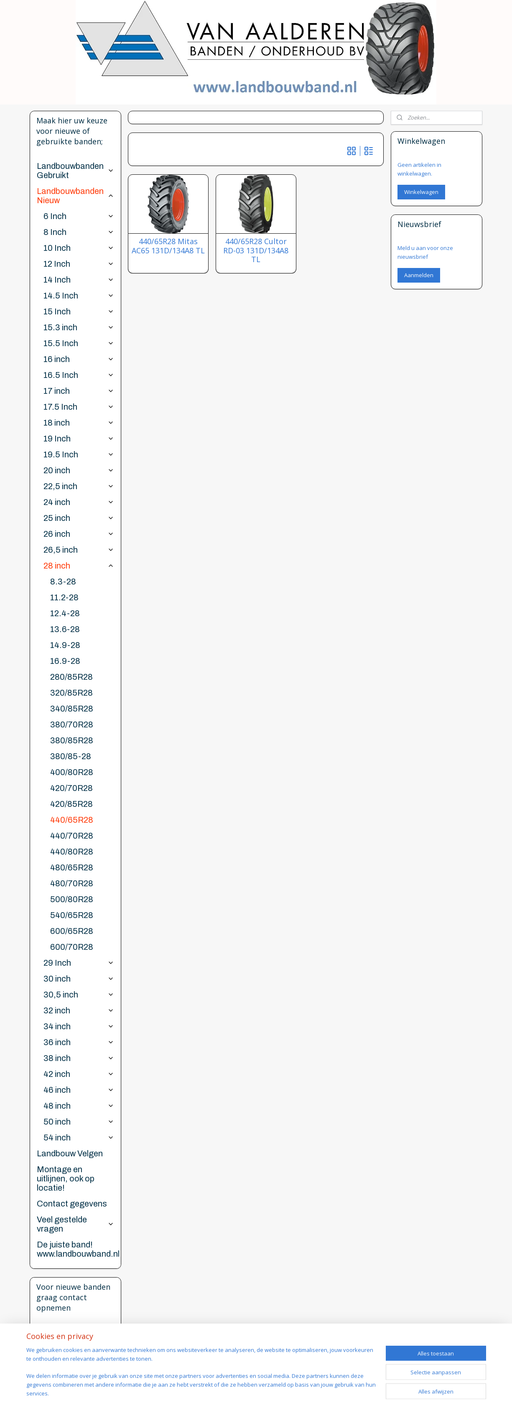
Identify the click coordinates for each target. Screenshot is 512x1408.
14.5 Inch (78, 295)
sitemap (271, 1393)
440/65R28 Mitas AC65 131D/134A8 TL (168, 246)
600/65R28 (71, 931)
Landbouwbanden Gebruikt (75, 170)
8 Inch (78, 232)
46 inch (78, 1089)
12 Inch (78, 263)
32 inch (78, 1010)
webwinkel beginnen (320, 1393)
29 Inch (78, 962)
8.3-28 (63, 581)
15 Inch (78, 311)
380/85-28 (70, 756)
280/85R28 (71, 676)
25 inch (78, 518)
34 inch (78, 1026)
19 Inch (78, 438)
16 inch (78, 359)
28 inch (78, 565)
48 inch (78, 1105)
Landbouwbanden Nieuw (75, 195)
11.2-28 (64, 597)
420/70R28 (71, 788)
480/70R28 (71, 883)
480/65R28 (71, 867)
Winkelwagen (421, 192)
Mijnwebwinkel (393, 1393)
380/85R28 (71, 740)
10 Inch (78, 248)
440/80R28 (71, 851)
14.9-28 (65, 645)
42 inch (78, 1074)
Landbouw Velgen (70, 1153)
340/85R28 (71, 708)
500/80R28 (71, 899)
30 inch (78, 978)
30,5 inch (78, 994)
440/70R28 (71, 835)
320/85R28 (71, 692)
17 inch (78, 390)
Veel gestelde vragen (75, 1224)
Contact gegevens (72, 1203)
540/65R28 (71, 915)
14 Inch (78, 279)
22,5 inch (78, 486)
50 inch (78, 1121)
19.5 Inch (78, 454)
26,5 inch (78, 549)
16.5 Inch (78, 375)
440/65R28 (71, 819)
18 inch (78, 422)
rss (288, 1393)
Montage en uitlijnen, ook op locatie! (65, 1178)
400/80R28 (71, 772)
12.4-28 (65, 613)
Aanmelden (418, 275)
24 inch (78, 502)
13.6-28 (65, 629)
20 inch (78, 470)
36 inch (78, 1042)
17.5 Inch (78, 406)
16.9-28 (65, 661)
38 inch (78, 1058)
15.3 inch (78, 327)
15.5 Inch (78, 343)
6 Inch (78, 216)
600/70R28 (71, 946)
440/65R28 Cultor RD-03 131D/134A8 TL (255, 250)
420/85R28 (71, 804)
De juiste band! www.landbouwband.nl (78, 1249)
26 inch (78, 533)
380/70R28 (71, 724)
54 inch (78, 1137)
